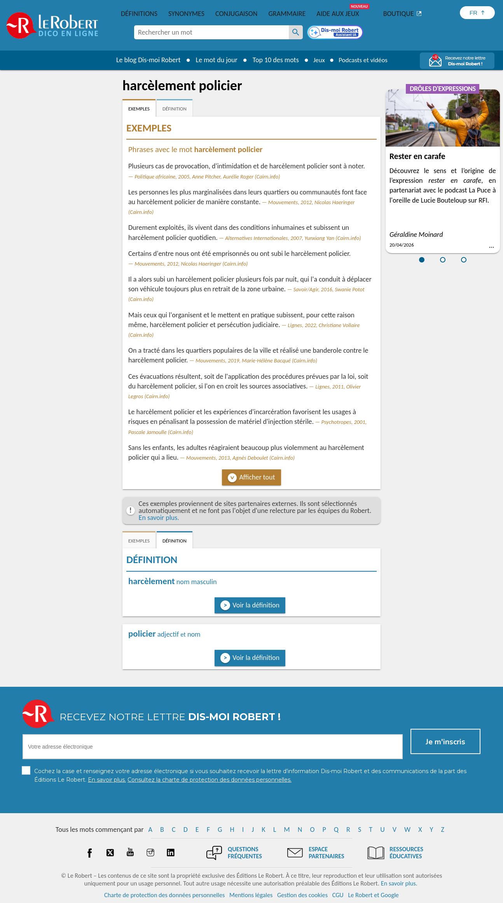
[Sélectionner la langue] (477, 12)
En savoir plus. (159, 517)
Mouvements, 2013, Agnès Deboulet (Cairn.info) (240, 457)
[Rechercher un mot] (296, 32)
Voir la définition (255, 605)
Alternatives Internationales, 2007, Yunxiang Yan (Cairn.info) (293, 238)
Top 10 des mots (272, 60)
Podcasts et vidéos (364, 60)
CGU (338, 895)
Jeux (317, 60)
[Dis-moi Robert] (336, 33)
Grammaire (287, 13)
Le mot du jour (213, 60)
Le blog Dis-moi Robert (145, 60)
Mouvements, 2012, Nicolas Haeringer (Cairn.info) (191, 263)
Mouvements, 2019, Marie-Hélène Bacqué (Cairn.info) (256, 360)
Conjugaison (236, 13)
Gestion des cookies (302, 895)
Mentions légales (250, 895)
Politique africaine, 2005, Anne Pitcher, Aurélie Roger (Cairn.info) (207, 176)
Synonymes (186, 13)
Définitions (139, 13)
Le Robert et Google (373, 895)
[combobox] (211, 32)
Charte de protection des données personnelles (164, 895)
